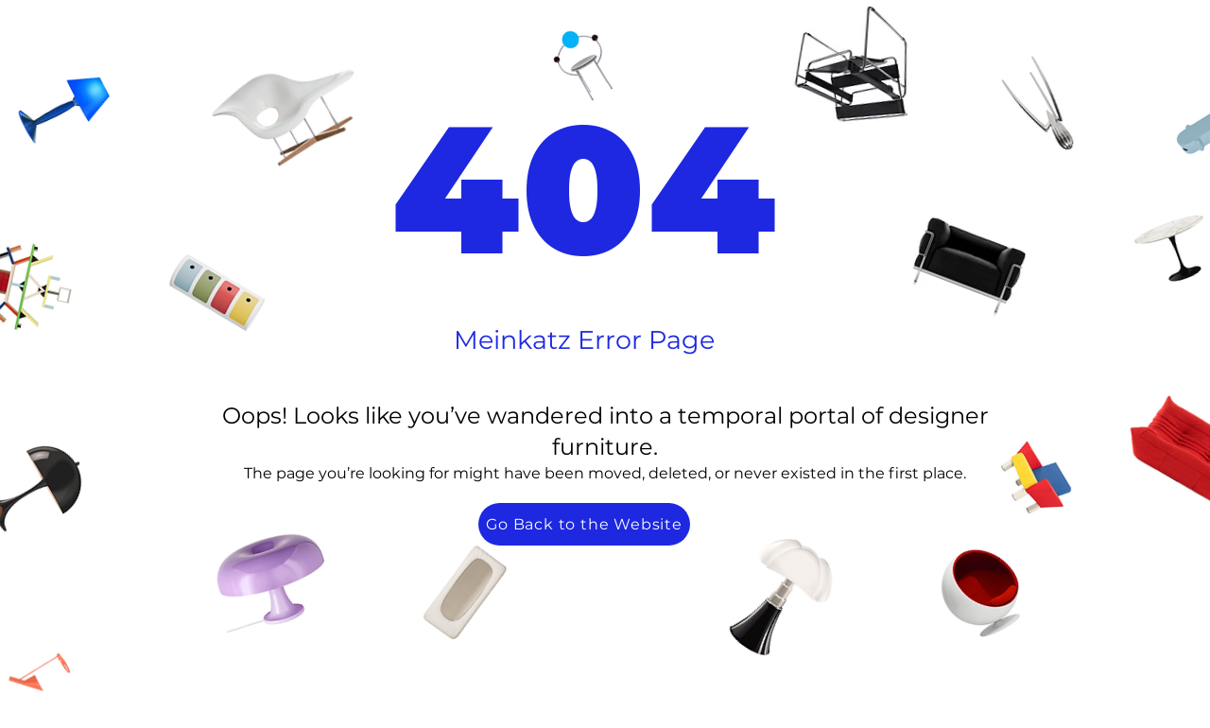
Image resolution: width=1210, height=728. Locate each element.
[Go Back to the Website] (584, 524)
